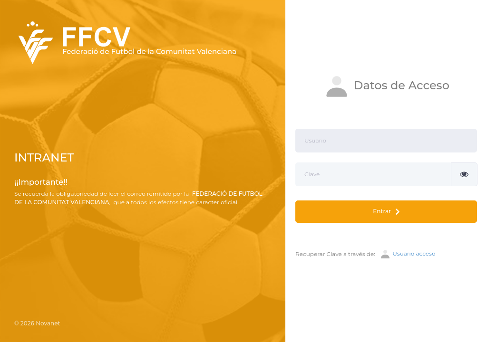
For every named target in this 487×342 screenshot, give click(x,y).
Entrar (386, 212)
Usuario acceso (407, 254)
